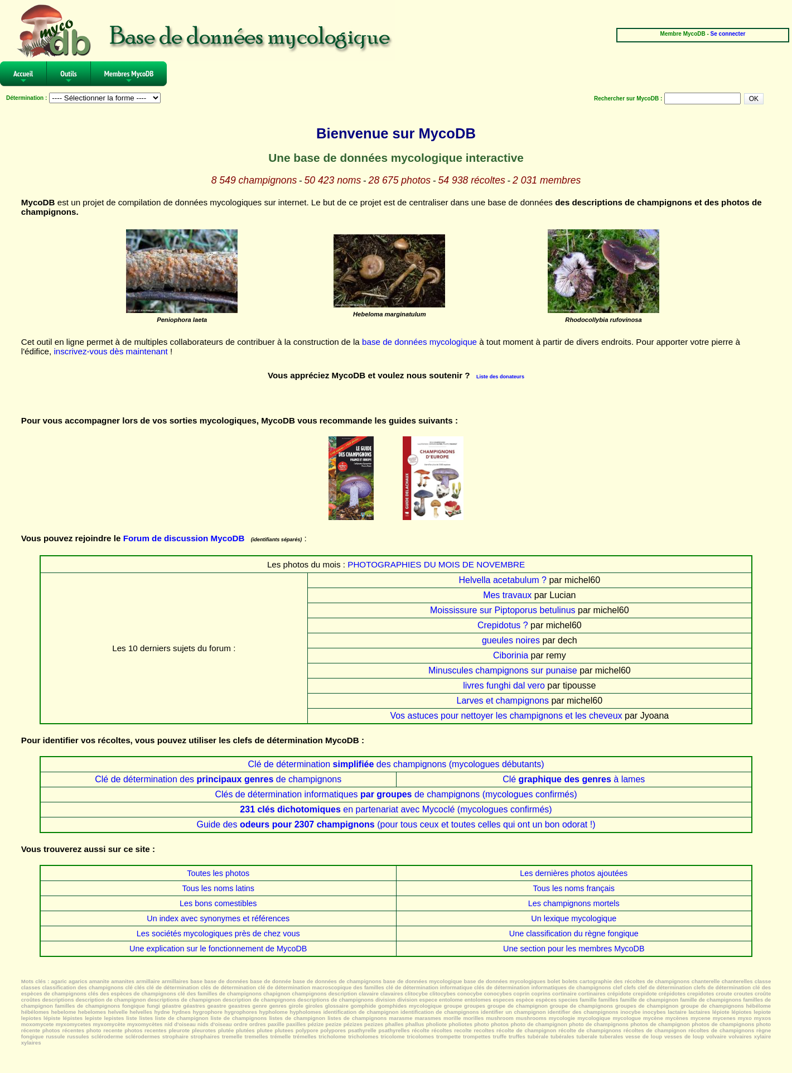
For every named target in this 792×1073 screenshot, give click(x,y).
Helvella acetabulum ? (503, 580)
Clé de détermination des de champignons (218, 779)
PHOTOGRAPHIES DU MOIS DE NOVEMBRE (436, 564)
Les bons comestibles (218, 903)
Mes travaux (507, 595)
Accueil (23, 77)
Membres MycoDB (129, 77)
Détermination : (26, 98)
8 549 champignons (254, 180)
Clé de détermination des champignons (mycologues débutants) (396, 764)
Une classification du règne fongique (574, 933)
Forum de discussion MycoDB (184, 538)
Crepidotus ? (502, 625)
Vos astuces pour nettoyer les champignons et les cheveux (506, 715)
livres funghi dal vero (504, 685)
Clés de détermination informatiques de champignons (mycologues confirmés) (396, 794)
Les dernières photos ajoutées (573, 873)
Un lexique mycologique (573, 918)
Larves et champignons (503, 700)
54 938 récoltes (471, 180)
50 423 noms (333, 180)
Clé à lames (574, 779)
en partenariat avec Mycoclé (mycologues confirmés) (396, 809)
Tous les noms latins (218, 888)
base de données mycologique (419, 342)
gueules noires (511, 640)
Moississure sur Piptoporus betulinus (503, 610)
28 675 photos (400, 180)
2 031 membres (547, 180)
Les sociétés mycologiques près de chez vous (218, 933)
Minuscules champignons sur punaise (502, 670)
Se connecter (728, 34)
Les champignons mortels (574, 903)
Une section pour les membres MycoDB (574, 948)
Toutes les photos (218, 873)
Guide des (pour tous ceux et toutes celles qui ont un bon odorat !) (395, 824)
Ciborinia (510, 655)
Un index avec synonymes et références (218, 918)
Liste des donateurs (500, 376)
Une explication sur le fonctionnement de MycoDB (218, 948)
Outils (68, 77)
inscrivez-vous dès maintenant (110, 351)
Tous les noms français (574, 888)
